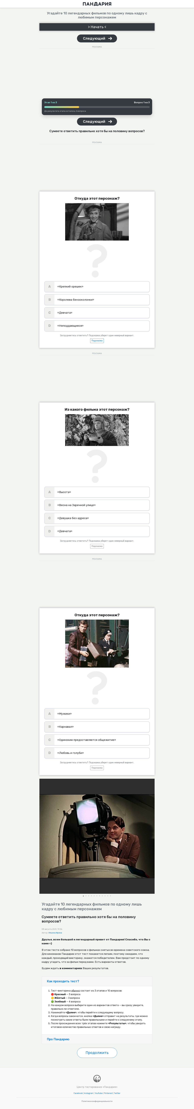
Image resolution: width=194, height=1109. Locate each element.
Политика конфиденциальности (97, 1101)
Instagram (88, 1093)
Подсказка (97, 340)
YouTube (99, 1093)
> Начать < (97, 27)
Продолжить (97, 1053)
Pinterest (108, 1093)
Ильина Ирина (55, 933)
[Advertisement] (97, 71)
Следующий (94, 38)
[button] (151, 836)
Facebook (78, 1093)
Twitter (117, 1093)
